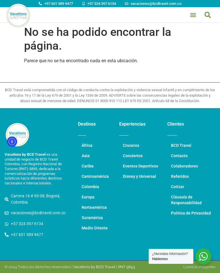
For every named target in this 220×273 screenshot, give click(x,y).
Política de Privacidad (191, 213)
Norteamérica (94, 207)
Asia (86, 155)
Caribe (88, 166)
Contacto (179, 155)
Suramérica (92, 217)
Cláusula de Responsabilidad (186, 200)
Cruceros (131, 145)
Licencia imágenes (199, 267)
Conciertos (133, 155)
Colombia (90, 186)
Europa (88, 197)
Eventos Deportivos (140, 166)
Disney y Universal (139, 176)
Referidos (180, 176)
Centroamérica (95, 176)
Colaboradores (184, 166)
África (87, 145)
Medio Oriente (95, 228)
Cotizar (177, 186)
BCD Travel (181, 145)
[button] (207, 15)
